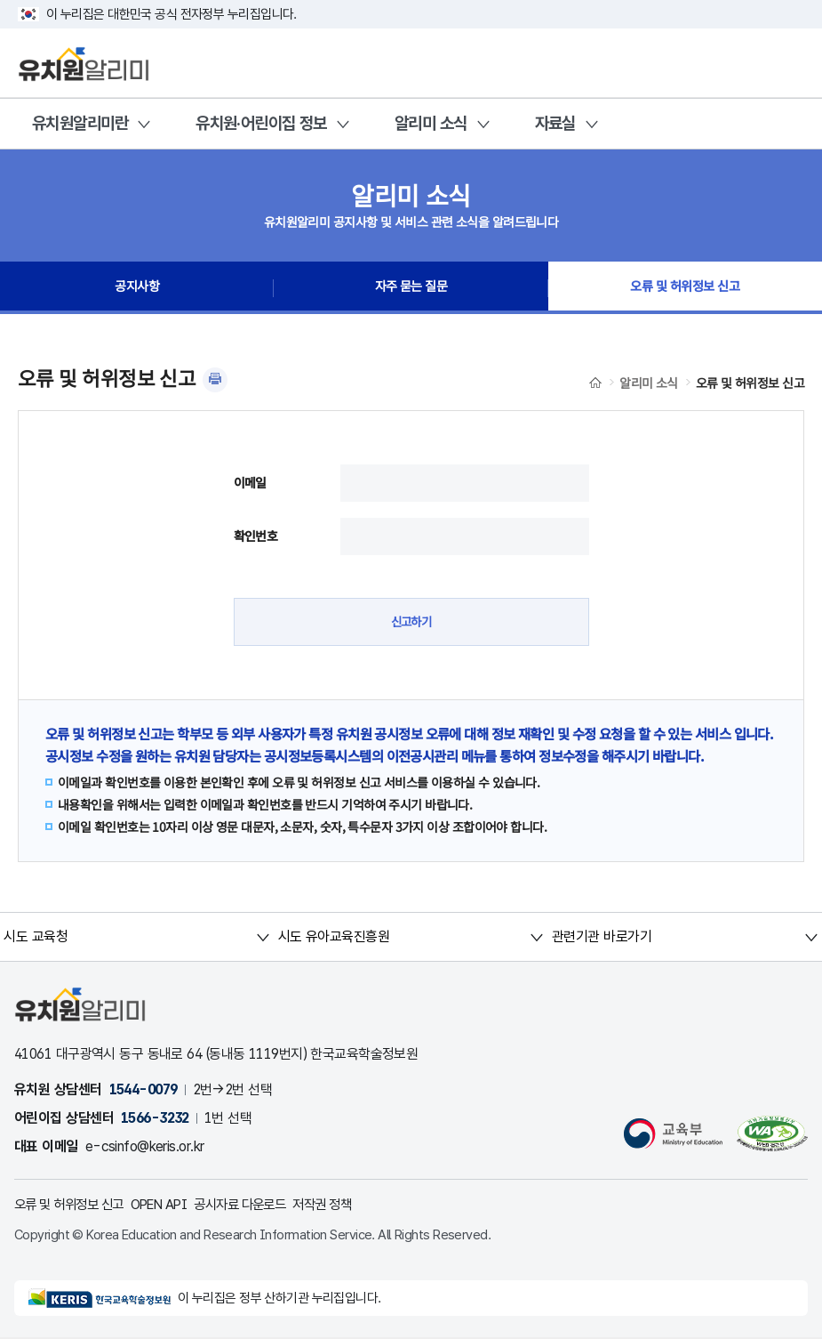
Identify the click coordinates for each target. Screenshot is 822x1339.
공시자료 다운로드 (260, 1204)
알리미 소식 (431, 123)
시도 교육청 (36, 936)
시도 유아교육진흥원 (332, 936)
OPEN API (172, 1204)
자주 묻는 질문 (411, 288)
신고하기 (411, 622)
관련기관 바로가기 (601, 936)
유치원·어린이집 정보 (261, 123)
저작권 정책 (349, 1204)
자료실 (555, 123)
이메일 (250, 482)
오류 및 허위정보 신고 (684, 288)
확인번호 (256, 535)
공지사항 (137, 288)
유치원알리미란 (80, 123)
